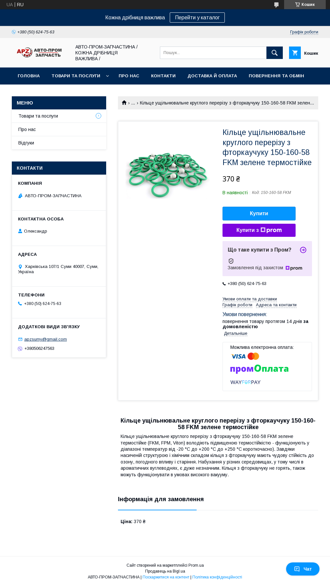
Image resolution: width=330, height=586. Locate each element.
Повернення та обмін (276, 75)
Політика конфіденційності (217, 577)
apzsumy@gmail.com (45, 339)
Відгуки (26, 142)
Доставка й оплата (212, 75)
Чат (303, 569)
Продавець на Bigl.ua (165, 571)
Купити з (258, 230)
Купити (259, 213)
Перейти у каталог (197, 17)
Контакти (163, 75)
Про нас (129, 75)
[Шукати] (274, 53)
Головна (29, 75)
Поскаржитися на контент (166, 577)
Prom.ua (196, 565)
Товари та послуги (75, 75)
